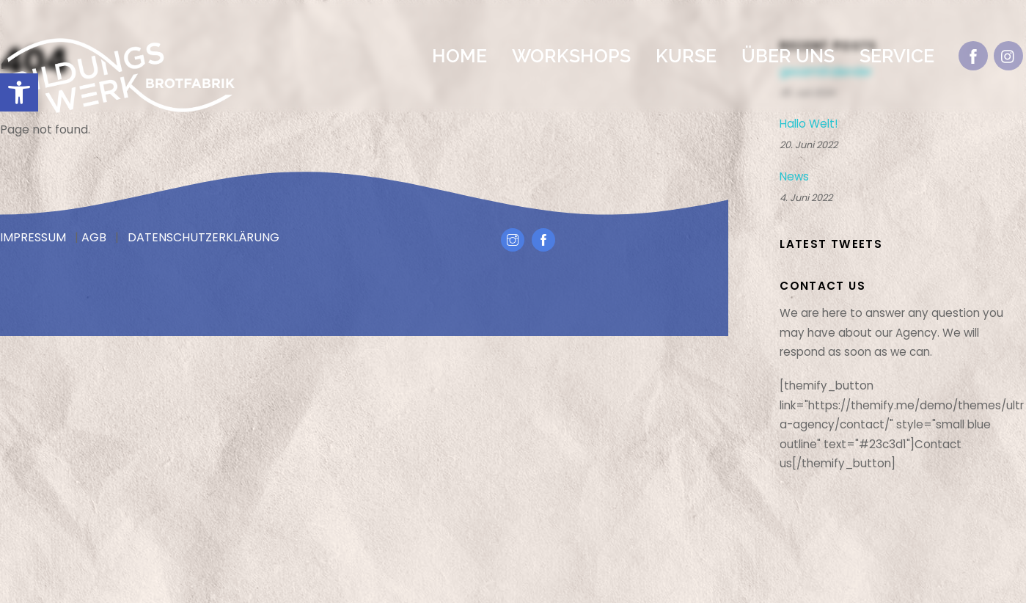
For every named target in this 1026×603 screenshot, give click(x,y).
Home (459, 56)
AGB (93, 237)
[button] (19, 92)
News (794, 176)
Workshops (571, 56)
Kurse (686, 56)
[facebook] (973, 55)
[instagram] (1008, 55)
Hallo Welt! (809, 124)
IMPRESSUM (33, 237)
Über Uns (788, 56)
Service (897, 56)
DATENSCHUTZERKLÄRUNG (203, 237)
